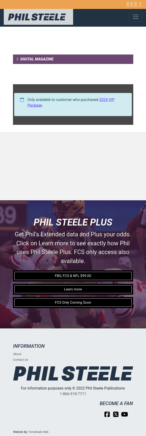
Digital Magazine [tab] (35, 59)
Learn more (73, 289)
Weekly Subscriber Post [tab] (42, 69)
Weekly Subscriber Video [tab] (42, 79)
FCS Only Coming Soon (73, 302)
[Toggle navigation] (135, 16)
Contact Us (20, 359)
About (17, 354)
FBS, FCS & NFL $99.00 (73, 276)
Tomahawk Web (38, 432)
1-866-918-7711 (73, 394)
